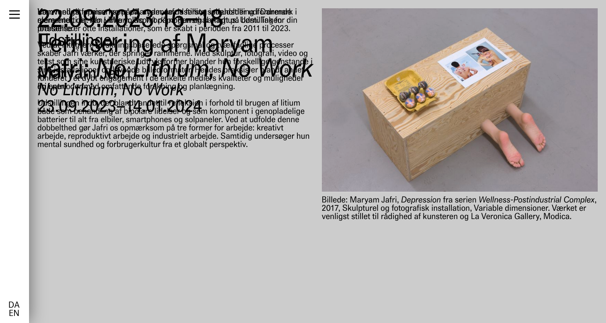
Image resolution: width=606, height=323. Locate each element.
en (14, 314)
